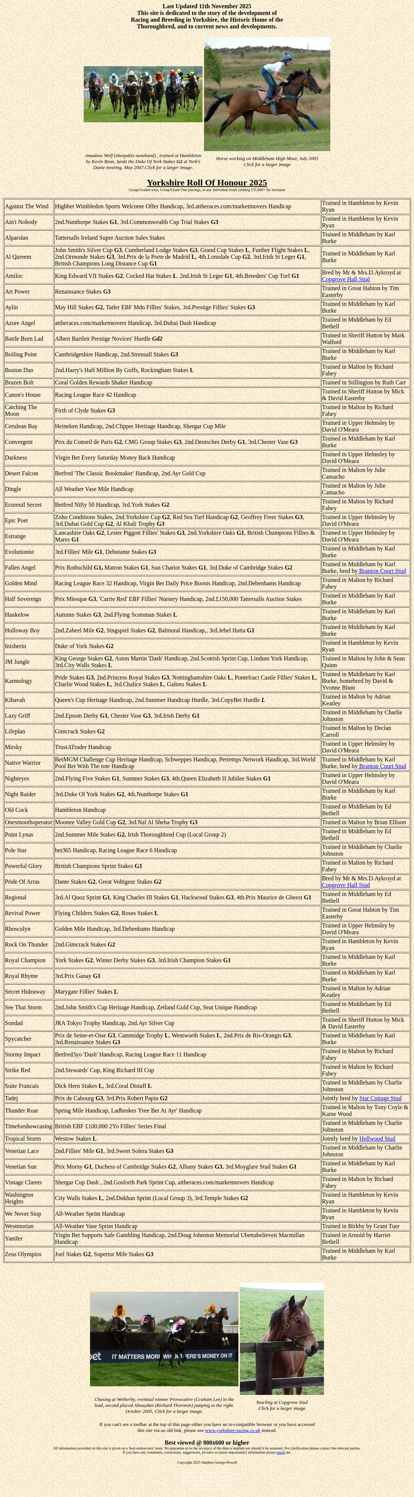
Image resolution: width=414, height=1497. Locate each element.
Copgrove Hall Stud (346, 279)
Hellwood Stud (377, 1138)
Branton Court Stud (382, 571)
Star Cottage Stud (380, 1098)
